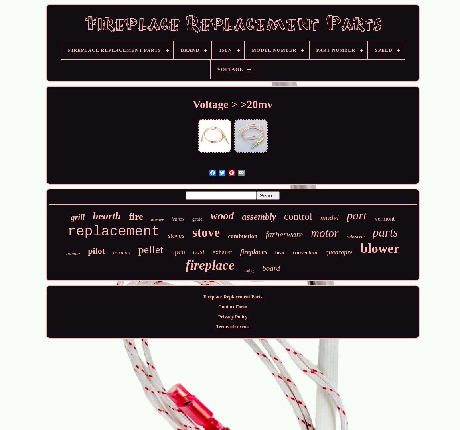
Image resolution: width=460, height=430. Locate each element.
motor (324, 233)
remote (73, 253)
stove (206, 232)
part (357, 215)
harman (121, 253)
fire (136, 216)
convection (305, 253)
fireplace (210, 265)
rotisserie (356, 236)
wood (222, 216)
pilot (96, 251)
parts (385, 232)
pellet (150, 249)
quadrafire (339, 252)
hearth (107, 216)
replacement (113, 232)
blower (380, 248)
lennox (178, 219)
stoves (176, 235)
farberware (284, 234)
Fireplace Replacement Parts (233, 297)
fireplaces (253, 252)
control (298, 216)
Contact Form (232, 307)
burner (157, 219)
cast (199, 252)
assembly (259, 217)
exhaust (222, 252)
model (329, 217)
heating (248, 270)
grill (78, 217)
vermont (385, 218)
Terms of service (233, 326)
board (271, 268)
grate (197, 219)
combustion (242, 236)
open (178, 252)
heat (280, 253)
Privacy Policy (233, 317)
